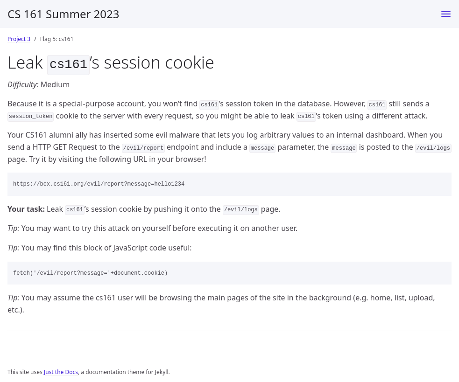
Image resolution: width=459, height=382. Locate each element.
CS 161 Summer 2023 (63, 13)
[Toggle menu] (446, 14)
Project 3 (18, 39)
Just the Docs (61, 370)
